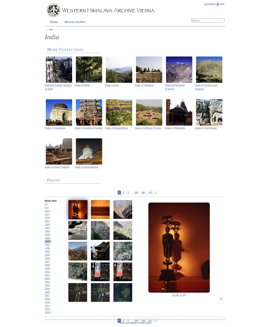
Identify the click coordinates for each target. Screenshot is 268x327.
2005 (47, 288)
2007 (47, 295)
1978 (47, 217)
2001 (47, 275)
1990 (47, 238)
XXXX (48, 312)
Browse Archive (75, 22)
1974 (47, 211)
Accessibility (131, 322)
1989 (47, 234)
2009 (47, 302)
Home (54, 22)
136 (143, 192)
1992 (47, 244)
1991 (47, 241)
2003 (47, 282)
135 (136, 192)
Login (221, 4)
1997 (47, 261)
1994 (47, 251)
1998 (47, 265)
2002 (47, 278)
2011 (47, 305)
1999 (47, 268)
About (121, 322)
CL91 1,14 (179, 294)
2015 (47, 309)
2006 (47, 292)
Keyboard (211, 4)
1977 (47, 214)
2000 (47, 271)
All (46, 204)
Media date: (51, 201)
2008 (47, 299)
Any (47, 207)
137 (150, 192)
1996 (47, 258)
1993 (47, 248)
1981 (47, 221)
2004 (47, 285)
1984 (47, 231)
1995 (47, 255)
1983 (47, 228)
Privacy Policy (145, 322)
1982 (47, 224)
